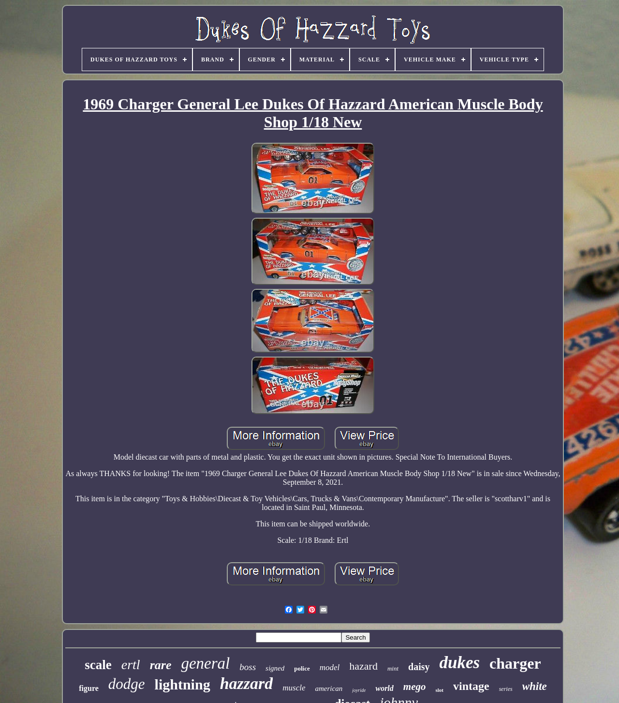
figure (89, 688)
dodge (126, 683)
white (534, 686)
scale (98, 665)
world (384, 688)
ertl (130, 664)
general (205, 663)
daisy (418, 666)
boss (247, 667)
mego (414, 686)
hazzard (246, 683)
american (328, 688)
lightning (182, 684)
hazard (363, 666)
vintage (471, 686)
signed (274, 668)
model (330, 667)
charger (515, 663)
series (506, 689)
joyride (359, 690)
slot (439, 690)
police (302, 668)
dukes (459, 662)
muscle (293, 687)
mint (392, 668)
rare (161, 665)
